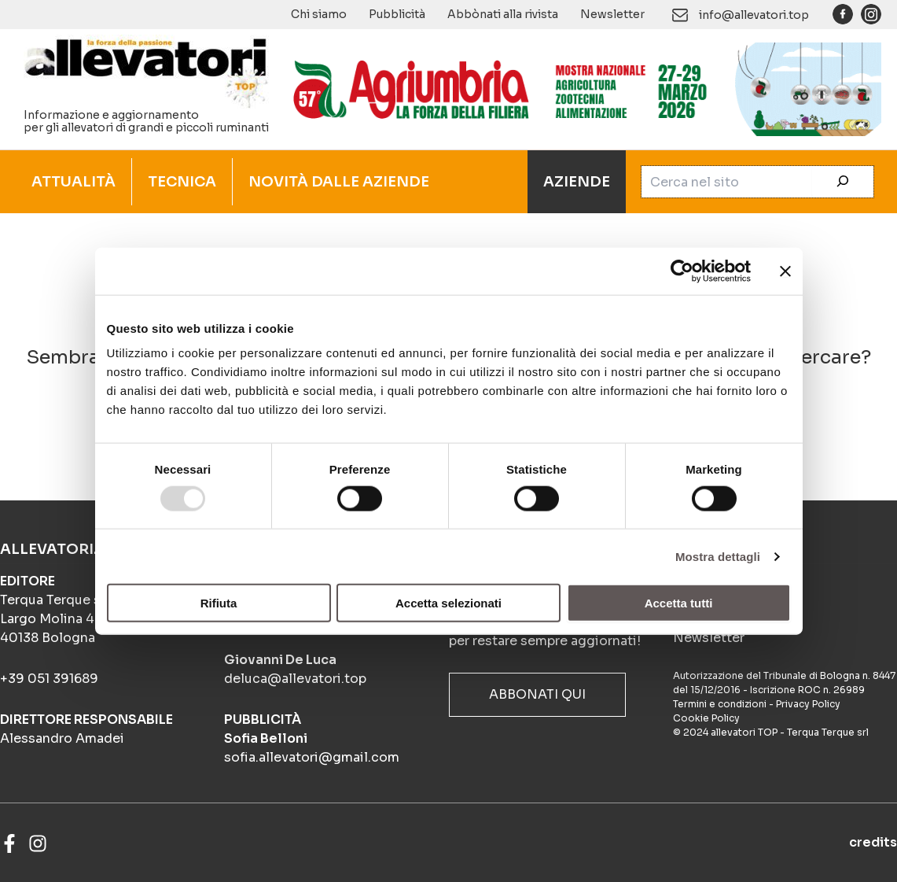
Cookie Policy (706, 718)
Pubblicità (397, 14)
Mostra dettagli (717, 556)
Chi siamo (319, 14)
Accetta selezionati (448, 603)
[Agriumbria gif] (581, 88)
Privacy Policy (808, 704)
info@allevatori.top (754, 15)
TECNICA (182, 181)
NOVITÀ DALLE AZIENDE (338, 181)
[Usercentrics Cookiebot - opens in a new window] (682, 270)
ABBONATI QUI (537, 694)
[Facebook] (9, 843)
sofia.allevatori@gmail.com (311, 757)
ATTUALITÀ (73, 181)
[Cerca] (842, 181)
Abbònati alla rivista (502, 14)
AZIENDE (576, 181)
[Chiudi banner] (785, 270)
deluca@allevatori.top (295, 678)
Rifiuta (218, 603)
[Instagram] (37, 843)
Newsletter (612, 14)
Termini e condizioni (719, 704)
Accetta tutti (679, 603)
